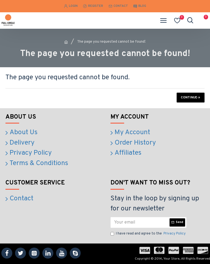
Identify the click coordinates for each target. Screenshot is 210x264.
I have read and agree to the (148, 234)
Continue (189, 97)
